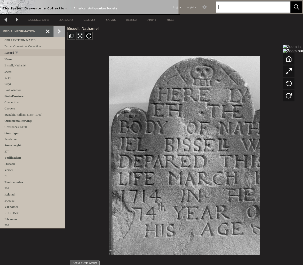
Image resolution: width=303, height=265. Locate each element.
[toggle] (17, 53)
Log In (177, 7)
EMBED (131, 19)
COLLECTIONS (38, 19)
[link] (283, 7)
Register (191, 7)
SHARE (111, 19)
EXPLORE (66, 19)
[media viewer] (184, 154)
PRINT (151, 19)
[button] (296, 7)
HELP (170, 19)
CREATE (89, 19)
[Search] (247, 7)
